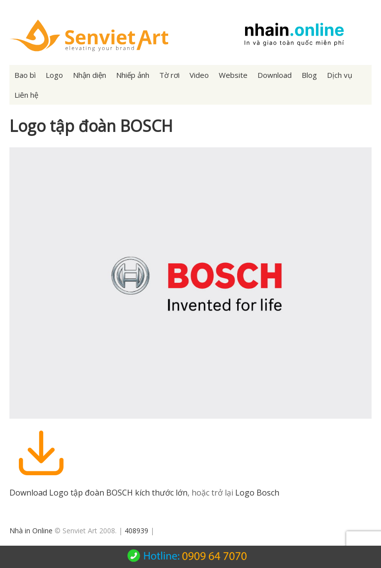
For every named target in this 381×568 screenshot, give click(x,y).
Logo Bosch (257, 492)
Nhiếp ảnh (132, 75)
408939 (136, 530)
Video (199, 75)
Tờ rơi (169, 75)
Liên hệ (26, 95)
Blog (309, 75)
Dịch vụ (339, 75)
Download (274, 75)
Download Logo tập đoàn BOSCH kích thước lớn (98, 492)
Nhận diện (89, 75)
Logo (54, 75)
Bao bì (25, 75)
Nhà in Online (31, 530)
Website (233, 75)
